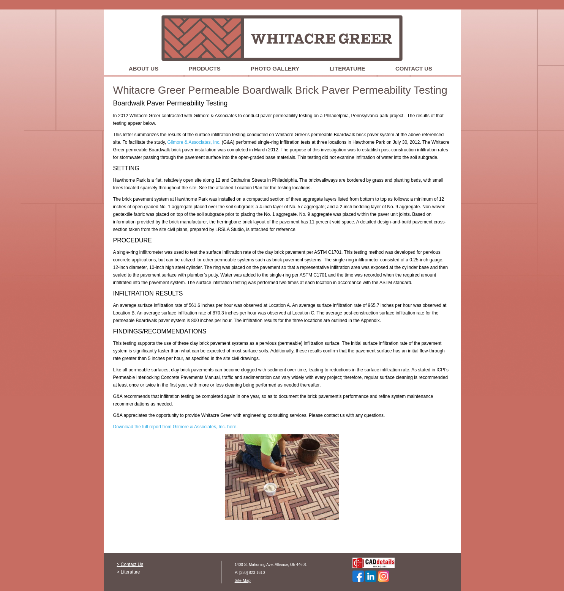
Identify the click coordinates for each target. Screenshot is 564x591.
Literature (347, 68)
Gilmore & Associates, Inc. (193, 142)
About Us (143, 68)
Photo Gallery (275, 68)
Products (205, 68)
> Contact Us (130, 564)
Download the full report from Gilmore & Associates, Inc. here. (175, 426)
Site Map (243, 580)
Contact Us (413, 68)
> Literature (128, 572)
